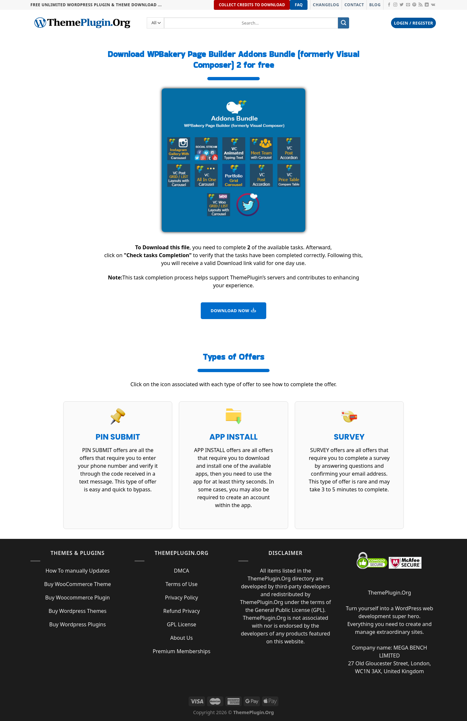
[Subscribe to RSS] (420, 5)
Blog (375, 5)
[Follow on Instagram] (395, 5)
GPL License (181, 624)
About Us (181, 637)
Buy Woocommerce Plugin (77, 597)
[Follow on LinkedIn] (427, 5)
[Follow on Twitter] (401, 5)
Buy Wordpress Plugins (77, 624)
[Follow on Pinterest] (414, 5)
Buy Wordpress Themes (77, 611)
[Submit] (343, 22)
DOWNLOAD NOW (233, 310)
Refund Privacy (181, 611)
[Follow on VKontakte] (433, 5)
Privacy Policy (181, 597)
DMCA (181, 570)
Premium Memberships (181, 651)
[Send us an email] (408, 5)
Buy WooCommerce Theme (77, 584)
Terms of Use (181, 584)
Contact (354, 5)
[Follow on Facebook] (389, 5)
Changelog (326, 5)
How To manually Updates (78, 570)
